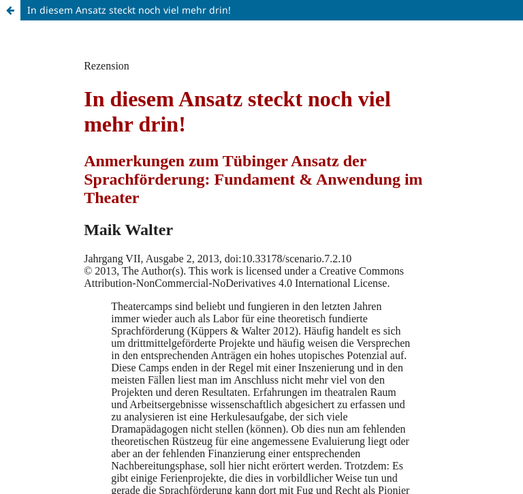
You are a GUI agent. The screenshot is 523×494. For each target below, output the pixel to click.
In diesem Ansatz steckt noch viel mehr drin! (129, 9)
